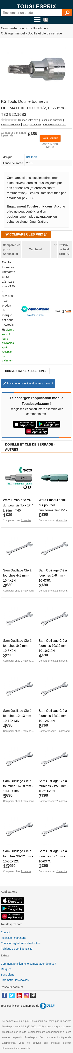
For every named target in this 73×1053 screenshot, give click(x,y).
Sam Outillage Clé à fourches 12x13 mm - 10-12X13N (18, 716)
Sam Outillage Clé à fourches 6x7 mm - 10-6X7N (53, 856)
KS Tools (31, 157)
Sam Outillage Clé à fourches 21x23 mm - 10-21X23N (54, 786)
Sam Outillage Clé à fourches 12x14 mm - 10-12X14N (54, 716)
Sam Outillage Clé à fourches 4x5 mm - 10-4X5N (17, 575)
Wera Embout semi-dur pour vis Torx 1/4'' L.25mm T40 (18, 505)
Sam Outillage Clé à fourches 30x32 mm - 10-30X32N (18, 856)
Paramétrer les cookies (15, 980)
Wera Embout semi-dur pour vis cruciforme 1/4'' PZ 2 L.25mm (53, 507)
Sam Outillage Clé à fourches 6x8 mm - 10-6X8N (53, 575)
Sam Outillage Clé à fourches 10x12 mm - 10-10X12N (54, 645)
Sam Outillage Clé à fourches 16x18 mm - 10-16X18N (18, 786)
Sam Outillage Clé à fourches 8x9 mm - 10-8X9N (17, 645)
